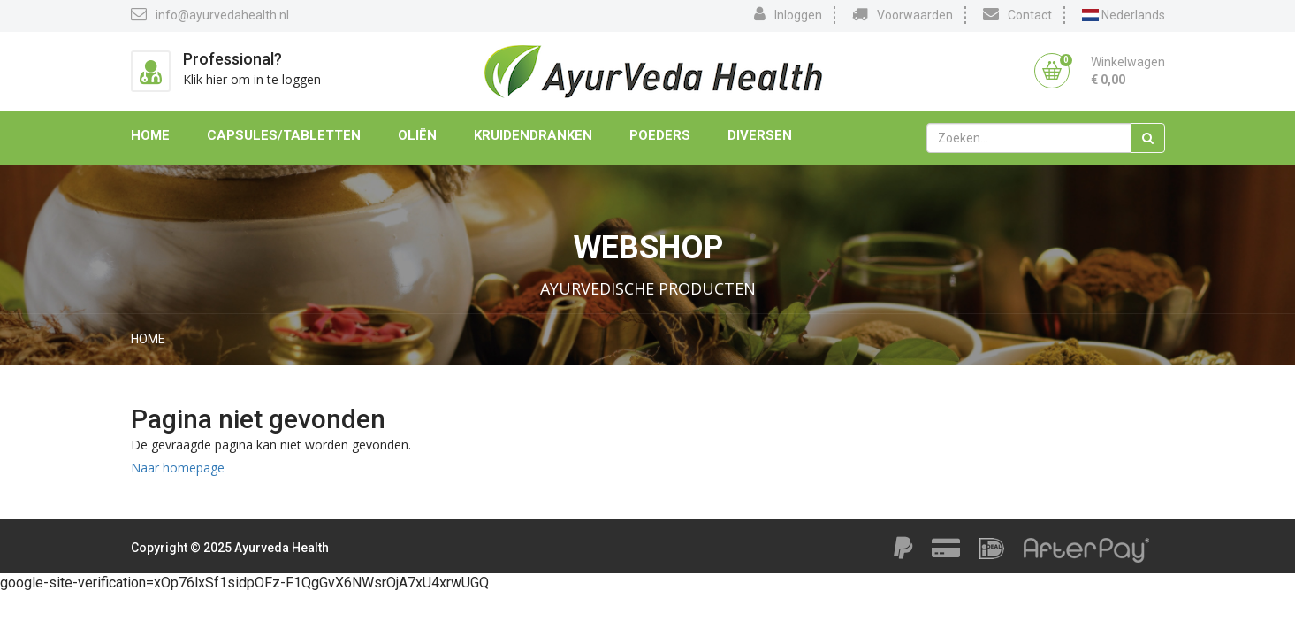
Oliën (417, 135)
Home (150, 135)
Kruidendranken (533, 135)
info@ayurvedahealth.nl (210, 14)
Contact (1017, 14)
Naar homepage (178, 467)
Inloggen (788, 14)
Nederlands (1123, 15)
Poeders (659, 135)
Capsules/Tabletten (284, 135)
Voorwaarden (902, 14)
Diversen (759, 135)
